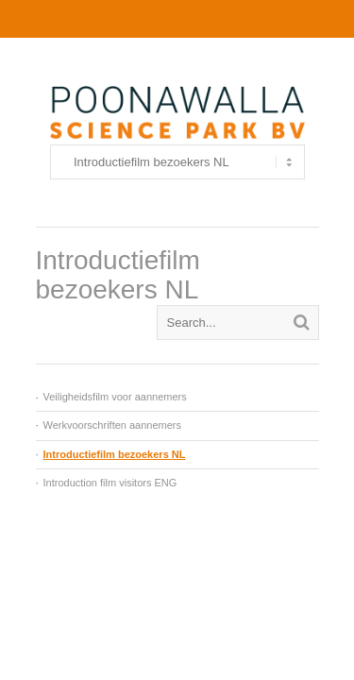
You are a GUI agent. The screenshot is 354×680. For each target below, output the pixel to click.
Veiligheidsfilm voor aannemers (115, 396)
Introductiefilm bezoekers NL (114, 454)
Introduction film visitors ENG (110, 482)
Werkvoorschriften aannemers (112, 425)
